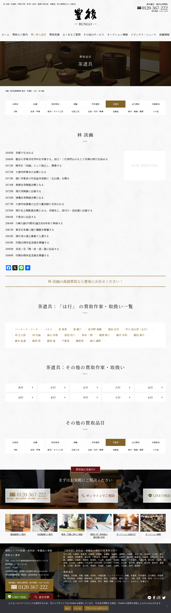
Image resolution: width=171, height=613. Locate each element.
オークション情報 (117, 34)
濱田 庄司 (113, 329)
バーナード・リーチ (26, 329)
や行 (85, 397)
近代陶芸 (136, 104)
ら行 (117, 397)
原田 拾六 (69, 335)
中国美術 (156, 104)
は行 (35, 91)
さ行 (85, 387)
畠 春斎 (63, 329)
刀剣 (15, 111)
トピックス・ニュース (143, 34)
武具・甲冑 (35, 111)
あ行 (20, 387)
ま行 (53, 397)
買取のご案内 (20, 34)
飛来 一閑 (87, 335)
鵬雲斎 (80, 341)
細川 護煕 (95, 341)
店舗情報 (164, 34)
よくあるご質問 (72, 34)
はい (68, 608)
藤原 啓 (36, 341)
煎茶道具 (95, 104)
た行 (117, 387)
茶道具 (29, 91)
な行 (150, 387)
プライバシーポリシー (96, 608)
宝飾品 (116, 111)
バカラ (48, 329)
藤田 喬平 (139, 335)
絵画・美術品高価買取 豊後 (15, 91)
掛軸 (75, 104)
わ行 (150, 397)
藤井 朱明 (121, 335)
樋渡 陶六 (104, 335)
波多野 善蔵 (95, 329)
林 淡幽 (36, 335)
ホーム (5, 34)
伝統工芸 (75, 111)
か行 (53, 387)
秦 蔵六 (77, 329)
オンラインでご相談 (85, 495)
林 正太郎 (20, 335)
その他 (156, 111)
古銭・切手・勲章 (95, 111)
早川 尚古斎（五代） (137, 329)
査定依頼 (42, 597)
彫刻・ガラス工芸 (55, 111)
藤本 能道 (20, 341)
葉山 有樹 (52, 335)
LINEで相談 (141, 495)
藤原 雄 (51, 341)
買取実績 (54, 34)
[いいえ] (167, 606)
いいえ (78, 608)
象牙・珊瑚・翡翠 (135, 111)
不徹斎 (65, 341)
